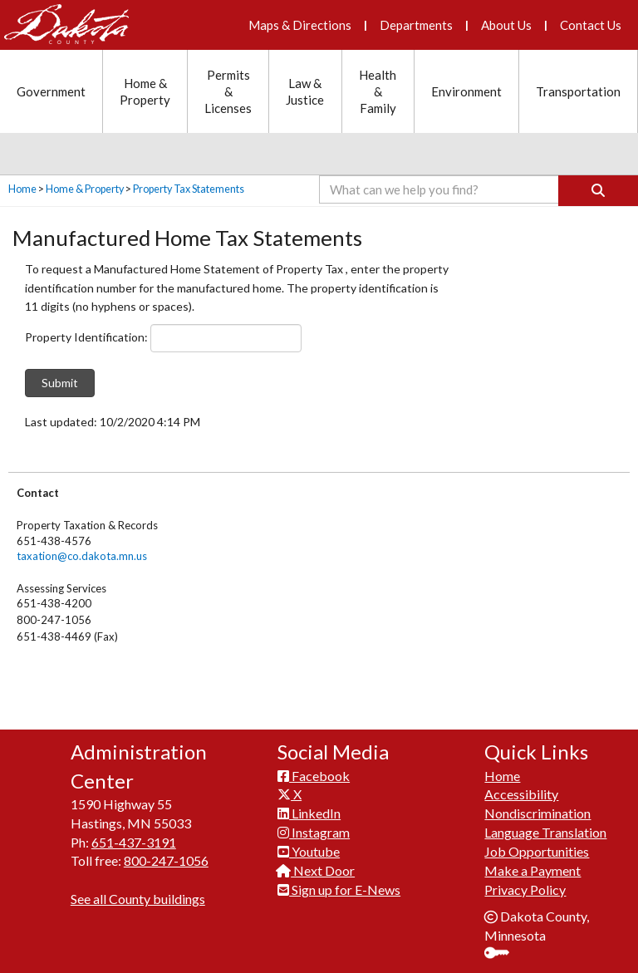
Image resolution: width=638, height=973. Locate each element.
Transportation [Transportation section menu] (578, 91)
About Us (506, 24)
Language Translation (545, 829)
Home (22, 189)
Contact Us (590, 24)
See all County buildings (138, 895)
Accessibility (521, 791)
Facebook (313, 771)
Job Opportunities (536, 848)
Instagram (313, 829)
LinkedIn (309, 810)
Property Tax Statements (188, 189)
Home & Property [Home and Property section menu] (145, 91)
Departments (416, 24)
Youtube (308, 848)
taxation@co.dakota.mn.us (82, 556)
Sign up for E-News (338, 886)
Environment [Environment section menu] (466, 91)
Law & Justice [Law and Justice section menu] (305, 91)
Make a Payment (532, 867)
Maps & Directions (299, 24)
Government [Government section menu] (51, 91)
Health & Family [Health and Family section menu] (377, 91)
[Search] (598, 190)
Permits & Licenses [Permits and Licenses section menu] (228, 91)
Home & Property (85, 189)
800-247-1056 (166, 857)
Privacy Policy (525, 886)
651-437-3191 (133, 838)
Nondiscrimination (537, 810)
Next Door (316, 867)
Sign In (503, 951)
